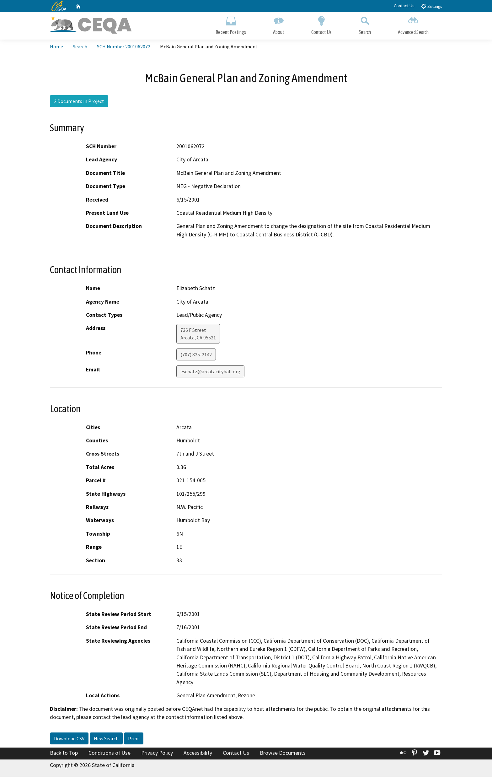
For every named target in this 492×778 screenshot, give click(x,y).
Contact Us (404, 5)
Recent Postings (231, 24)
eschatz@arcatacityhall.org (210, 373)
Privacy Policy (157, 753)
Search (365, 24)
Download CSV (69, 739)
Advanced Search (413, 24)
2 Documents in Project (79, 102)
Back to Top (64, 753)
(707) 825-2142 (196, 356)
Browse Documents (283, 753)
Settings (431, 6)
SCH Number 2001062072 (123, 47)
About (278, 24)
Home (56, 47)
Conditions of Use (109, 753)
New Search (106, 739)
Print (133, 739)
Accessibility (198, 753)
